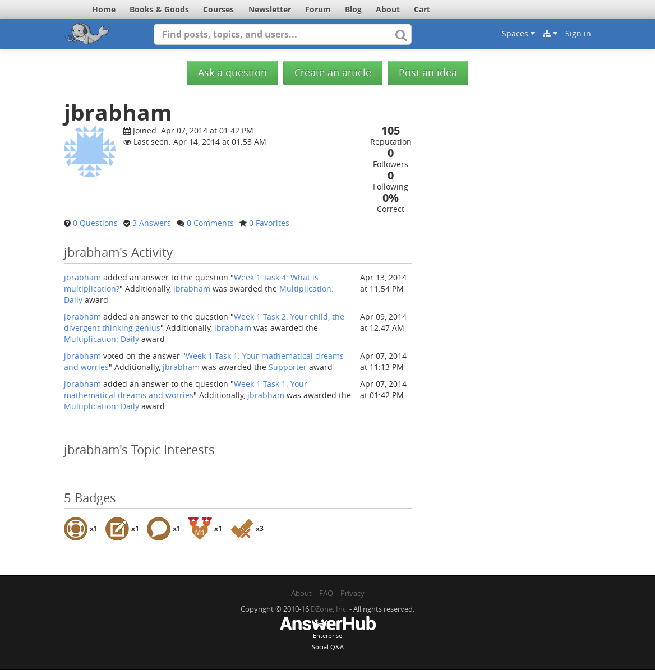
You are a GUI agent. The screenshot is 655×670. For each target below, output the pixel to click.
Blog (353, 9)
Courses (218, 9)
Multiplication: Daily (101, 339)
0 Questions (95, 223)
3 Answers (151, 223)
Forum (318, 9)
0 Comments (210, 223)
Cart (422, 9)
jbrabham (82, 277)
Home (104, 9)
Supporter (288, 367)
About (388, 9)
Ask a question (232, 72)
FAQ (326, 593)
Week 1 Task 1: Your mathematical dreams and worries (185, 389)
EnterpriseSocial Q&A (327, 634)
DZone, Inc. (329, 609)
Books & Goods (159, 9)
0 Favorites (269, 223)
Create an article (332, 72)
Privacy (352, 593)
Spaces (518, 33)
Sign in (578, 33)
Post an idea (428, 72)
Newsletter (269, 9)
